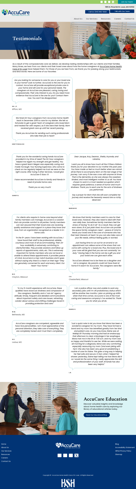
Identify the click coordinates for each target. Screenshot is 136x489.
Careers (117, 18)
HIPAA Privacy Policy (123, 451)
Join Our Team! (127, 2)
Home (3, 444)
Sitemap (118, 454)
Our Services (91, 18)
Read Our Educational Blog (96, 415)
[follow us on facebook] (105, 2)
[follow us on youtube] (109, 2)
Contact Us (129, 18)
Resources (105, 18)
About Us (78, 18)
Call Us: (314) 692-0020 (97, 12)
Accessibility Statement (125, 447)
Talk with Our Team (122, 11)
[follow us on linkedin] (102, 2)
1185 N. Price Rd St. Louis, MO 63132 (119, 7)
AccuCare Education (105, 399)
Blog (117, 444)
